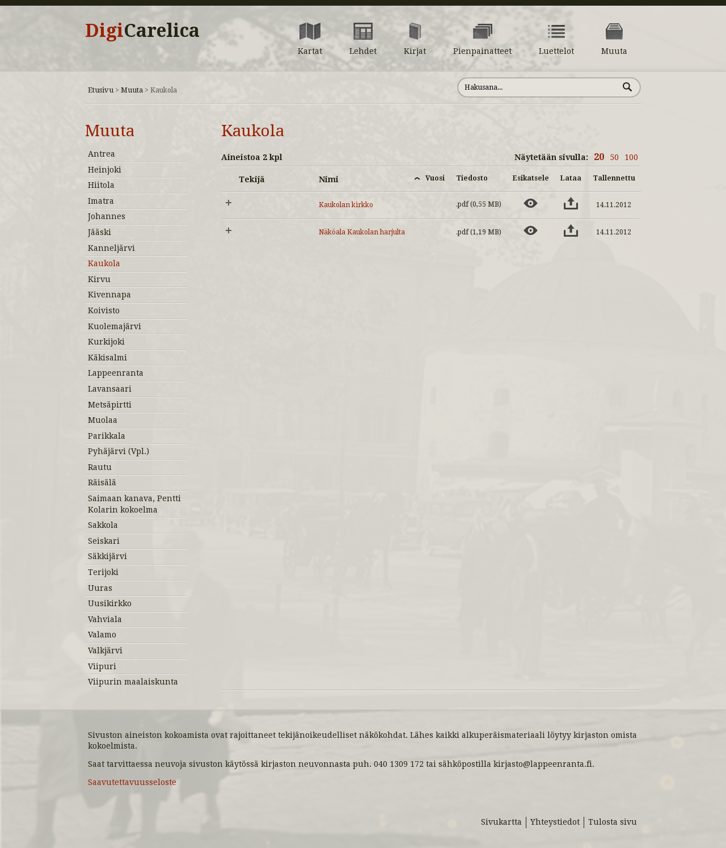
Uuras (100, 588)
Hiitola (101, 185)
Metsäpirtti (110, 404)
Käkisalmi (107, 357)
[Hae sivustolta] (538, 87)
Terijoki (103, 572)
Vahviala (105, 619)
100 (631, 157)
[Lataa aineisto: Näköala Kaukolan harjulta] (571, 230)
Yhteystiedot (555, 821)
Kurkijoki (106, 341)
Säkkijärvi (107, 556)
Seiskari (104, 540)
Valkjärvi (105, 650)
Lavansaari (110, 388)
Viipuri (102, 666)
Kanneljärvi (111, 248)
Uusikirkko (110, 603)
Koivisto (104, 310)
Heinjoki (104, 169)
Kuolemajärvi (114, 326)
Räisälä (102, 482)
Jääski (99, 232)
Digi (142, 30)
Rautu (100, 467)
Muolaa (102, 420)
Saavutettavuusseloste (132, 782)
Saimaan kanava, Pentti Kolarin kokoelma (134, 504)
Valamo (102, 634)
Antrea (101, 153)
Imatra (101, 200)
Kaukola (104, 263)
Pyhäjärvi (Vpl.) (118, 451)
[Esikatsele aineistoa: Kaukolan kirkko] (531, 203)
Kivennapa (109, 294)
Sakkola (103, 525)
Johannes (106, 216)
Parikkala (106, 435)
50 (614, 157)
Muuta (132, 90)
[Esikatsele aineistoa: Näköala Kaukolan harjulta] (531, 230)
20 (599, 157)
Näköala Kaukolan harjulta (362, 232)
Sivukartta (501, 821)
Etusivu (100, 90)
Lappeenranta (115, 372)
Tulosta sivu (612, 821)
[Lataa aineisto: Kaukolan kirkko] (571, 203)
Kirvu (99, 279)
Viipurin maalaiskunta (133, 681)
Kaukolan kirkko (346, 205)
